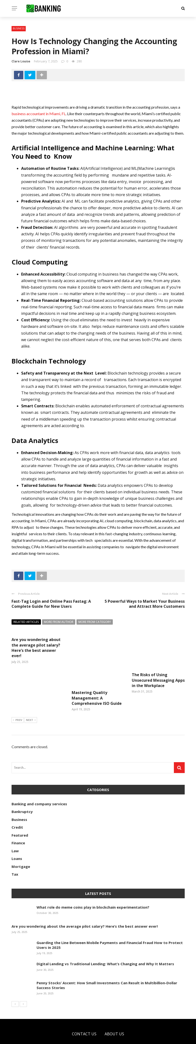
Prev (17, 702)
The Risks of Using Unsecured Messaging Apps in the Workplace (158, 680)
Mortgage (21, 848)
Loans (17, 840)
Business (19, 28)
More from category (94, 622)
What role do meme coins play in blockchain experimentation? (93, 889)
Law (15, 833)
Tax (15, 856)
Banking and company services (39, 786)
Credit (17, 809)
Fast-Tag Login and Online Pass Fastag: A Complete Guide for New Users (51, 604)
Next (31, 702)
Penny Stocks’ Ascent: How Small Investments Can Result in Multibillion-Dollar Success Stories (107, 967)
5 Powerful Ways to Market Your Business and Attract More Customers (145, 604)
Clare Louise (21, 61)
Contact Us (84, 1016)
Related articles (26, 622)
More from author (58, 622)
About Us (114, 1016)
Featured (20, 817)
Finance (18, 825)
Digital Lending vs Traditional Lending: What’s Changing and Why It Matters (105, 946)
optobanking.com (61, 1037)
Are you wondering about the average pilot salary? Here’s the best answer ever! (36, 647)
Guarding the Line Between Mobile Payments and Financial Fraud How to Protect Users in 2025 (110, 927)
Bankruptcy (22, 793)
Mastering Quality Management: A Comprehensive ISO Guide (97, 670)
